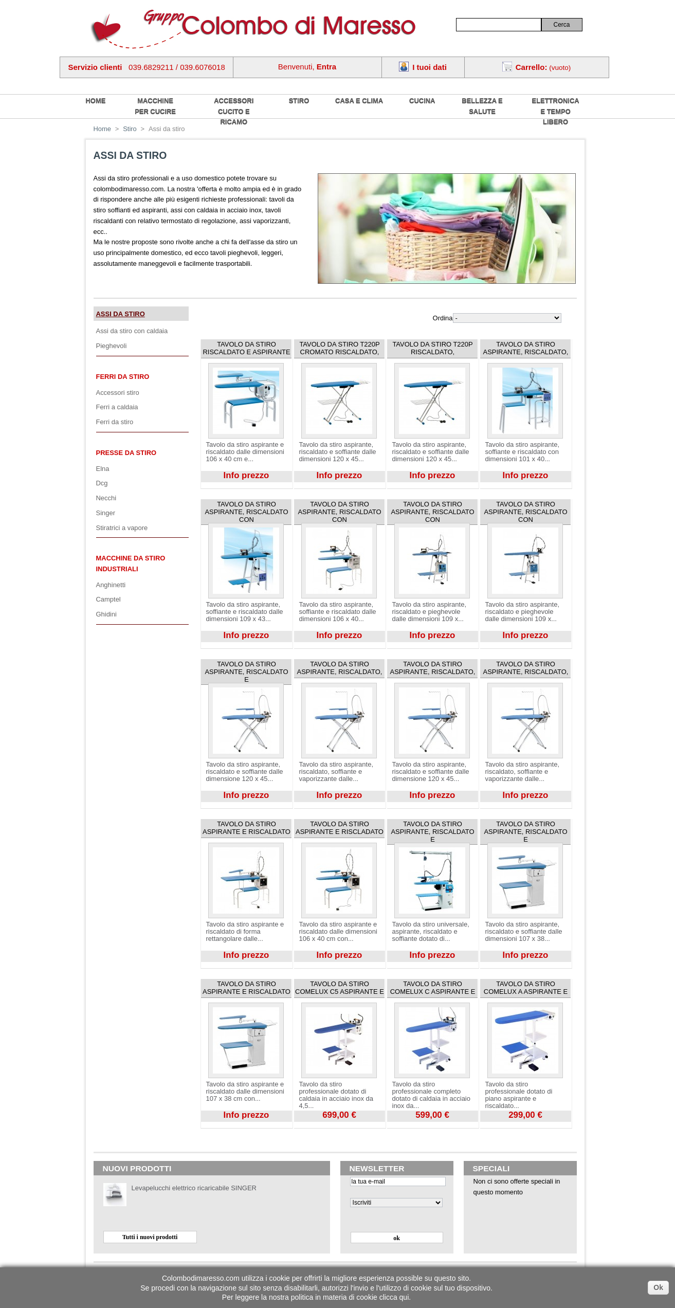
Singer (105, 513)
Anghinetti (111, 585)
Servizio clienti (95, 67)
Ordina (443, 318)
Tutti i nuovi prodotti (150, 1237)
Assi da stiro (120, 314)
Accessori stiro (117, 392)
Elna (103, 469)
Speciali (491, 1168)
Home (103, 129)
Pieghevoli (111, 346)
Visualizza (215, 485)
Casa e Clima (359, 100)
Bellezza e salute (482, 106)
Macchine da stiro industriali (131, 563)
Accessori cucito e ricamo (233, 111)
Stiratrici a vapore (122, 528)
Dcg (102, 483)
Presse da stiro (126, 453)
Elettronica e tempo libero (555, 111)
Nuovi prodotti (137, 1168)
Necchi (106, 498)
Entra (326, 66)
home (96, 100)
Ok (658, 1287)
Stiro (299, 100)
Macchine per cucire (155, 106)
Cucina (422, 100)
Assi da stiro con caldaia (132, 331)
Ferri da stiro (123, 376)
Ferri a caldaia (117, 407)
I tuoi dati (429, 67)
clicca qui (394, 1297)
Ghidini (106, 614)
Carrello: (532, 67)
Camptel (108, 599)
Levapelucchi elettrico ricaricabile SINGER (194, 1188)
